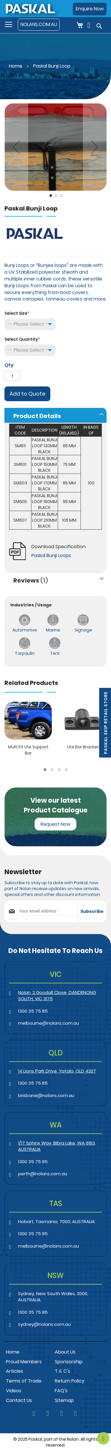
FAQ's (61, 1390)
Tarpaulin (25, 653)
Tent (55, 653)
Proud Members (24, 1361)
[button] (16, 147)
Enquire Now (90, 8)
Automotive (24, 630)
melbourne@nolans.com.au (48, 1023)
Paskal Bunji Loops (51, 555)
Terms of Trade (23, 1380)
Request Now (55, 824)
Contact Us (19, 1400)
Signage (83, 630)
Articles (14, 1371)
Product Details (37, 416)
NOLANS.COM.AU (38, 24)
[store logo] (30, 8)
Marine (53, 630)
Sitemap (64, 1400)
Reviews (30, 580)
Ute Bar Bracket (83, 747)
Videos (13, 1390)
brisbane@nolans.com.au (46, 1095)
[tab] (55, 415)
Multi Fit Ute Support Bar (28, 750)
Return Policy (69, 1380)
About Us (65, 1352)
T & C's (62, 1371)
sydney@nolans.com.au (44, 1324)
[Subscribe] (92, 911)
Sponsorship (69, 1361)
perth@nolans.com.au (42, 1174)
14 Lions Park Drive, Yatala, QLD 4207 (57, 1071)
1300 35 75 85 (33, 1011)
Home (15, 66)
